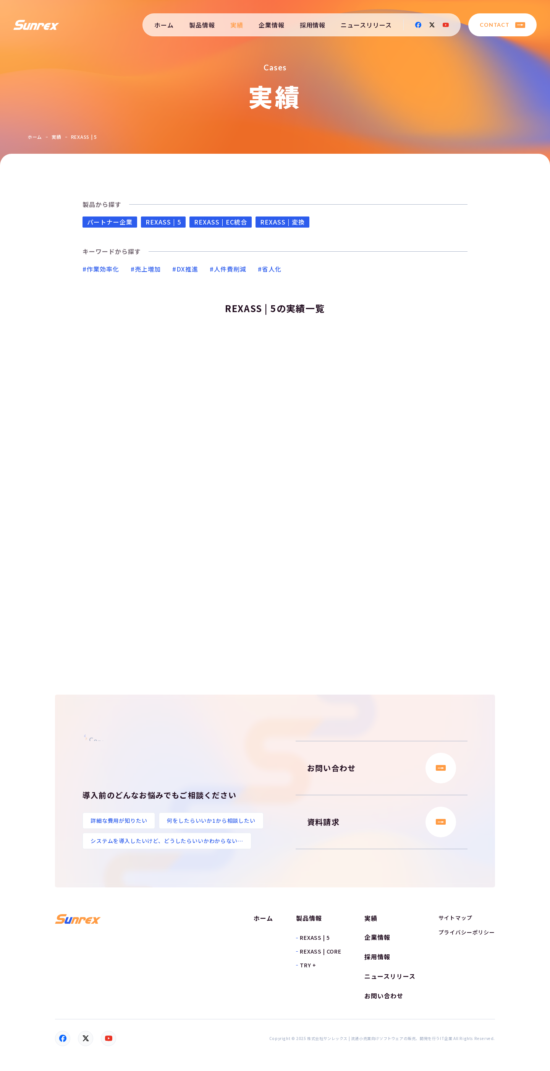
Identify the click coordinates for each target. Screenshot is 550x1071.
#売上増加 (146, 268)
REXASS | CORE (320, 951)
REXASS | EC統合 (220, 221)
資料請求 (381, 822)
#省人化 (269, 268)
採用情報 (313, 24)
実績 (236, 24)
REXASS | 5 (163, 221)
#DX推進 (185, 268)
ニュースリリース (366, 24)
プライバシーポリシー (466, 932)
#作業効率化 (100, 268)
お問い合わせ (381, 768)
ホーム (164, 24)
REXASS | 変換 (282, 221)
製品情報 (202, 24)
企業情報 (272, 24)
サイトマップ (455, 917)
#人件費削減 (228, 268)
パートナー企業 (110, 221)
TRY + (308, 965)
